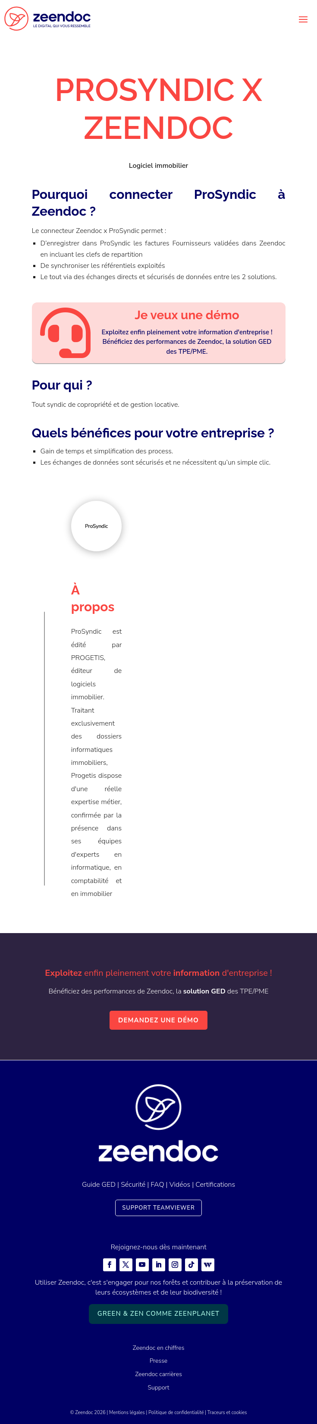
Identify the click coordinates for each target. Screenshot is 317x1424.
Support (158, 1387)
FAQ (157, 1184)
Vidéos (179, 1184)
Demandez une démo (158, 1020)
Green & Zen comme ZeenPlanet (158, 1313)
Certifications (215, 1184)
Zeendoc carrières (158, 1374)
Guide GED (99, 1184)
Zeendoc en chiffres (159, 1348)
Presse (158, 1361)
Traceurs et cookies (227, 1412)
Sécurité (133, 1184)
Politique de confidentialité (176, 1412)
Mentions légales (127, 1412)
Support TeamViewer (158, 1208)
